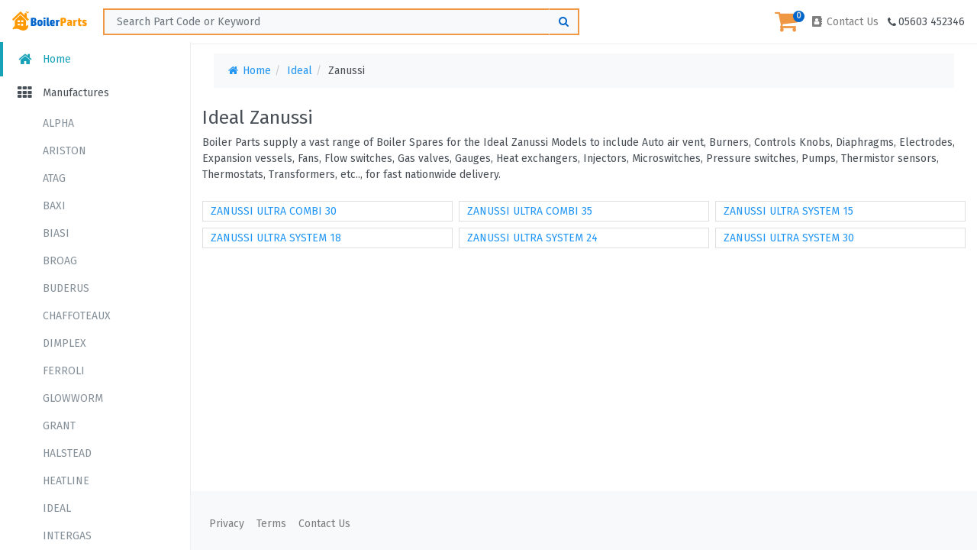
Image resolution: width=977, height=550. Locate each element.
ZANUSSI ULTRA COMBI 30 (274, 211)
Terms (271, 523)
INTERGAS (67, 535)
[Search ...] (341, 21)
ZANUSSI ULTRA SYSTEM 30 (789, 237)
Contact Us (844, 21)
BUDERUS (66, 288)
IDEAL (57, 508)
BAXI (54, 205)
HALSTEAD (67, 453)
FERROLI (64, 370)
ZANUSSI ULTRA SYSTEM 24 (532, 237)
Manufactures (62, 92)
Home (43, 59)
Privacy (226, 523)
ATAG (54, 178)
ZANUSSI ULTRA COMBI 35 (529, 211)
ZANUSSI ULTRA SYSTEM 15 (788, 211)
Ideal (299, 70)
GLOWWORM (73, 398)
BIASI (56, 233)
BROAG (60, 260)
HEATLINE (66, 480)
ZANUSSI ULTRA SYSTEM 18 (276, 237)
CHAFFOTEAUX (77, 315)
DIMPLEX (64, 343)
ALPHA (58, 123)
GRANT (59, 425)
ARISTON (64, 150)
